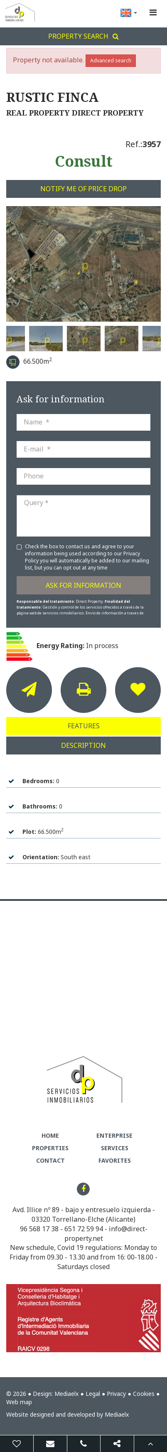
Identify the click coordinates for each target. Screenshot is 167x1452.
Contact (50, 1160)
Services (114, 1148)
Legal (93, 1394)
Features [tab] (84, 725)
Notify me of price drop (83, 188)
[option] (83, 264)
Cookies (144, 1394)
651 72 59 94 (83, 1228)
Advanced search (110, 60)
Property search (83, 36)
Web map (19, 1402)
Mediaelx (66, 1394)
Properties (50, 1148)
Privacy (116, 1394)
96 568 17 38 (39, 1228)
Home (50, 1135)
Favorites (114, 1160)
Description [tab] (83, 745)
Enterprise (114, 1135)
